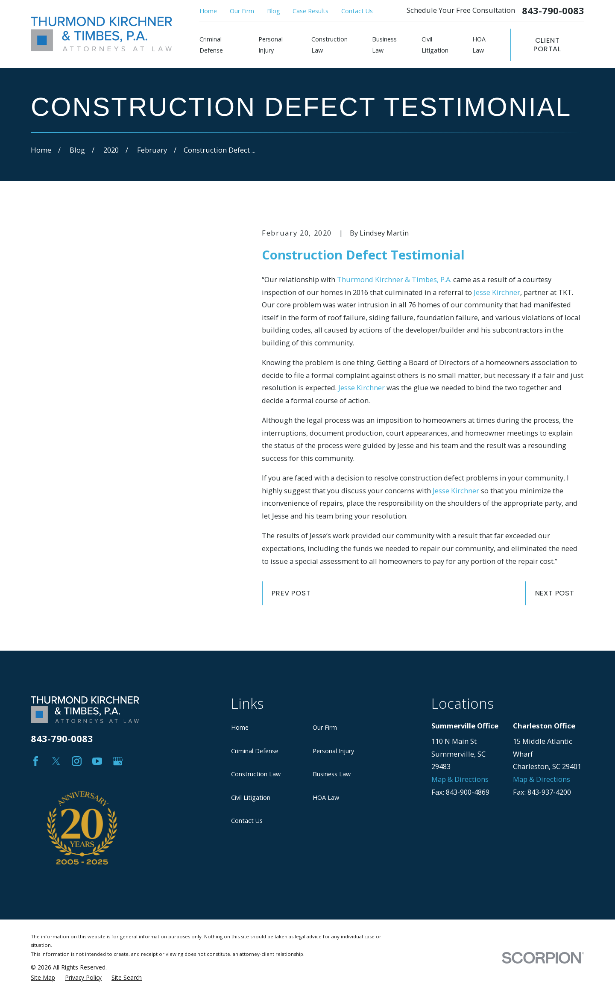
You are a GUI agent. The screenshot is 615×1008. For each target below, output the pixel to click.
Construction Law (256, 774)
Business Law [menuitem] (384, 44)
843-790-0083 (553, 10)
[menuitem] (43, 930)
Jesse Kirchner (497, 292)
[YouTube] (97, 761)
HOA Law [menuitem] (479, 44)
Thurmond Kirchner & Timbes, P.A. (394, 279)
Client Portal (547, 44)
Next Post (554, 593)
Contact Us (357, 11)
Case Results (310, 11)
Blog (273, 11)
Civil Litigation (250, 797)
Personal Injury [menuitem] (270, 44)
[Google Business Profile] (118, 761)
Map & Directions (460, 779)
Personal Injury (333, 751)
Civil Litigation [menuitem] (435, 44)
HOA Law (326, 797)
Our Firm (242, 11)
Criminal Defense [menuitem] (211, 44)
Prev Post (291, 593)
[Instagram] (77, 761)
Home (208, 11)
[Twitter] (56, 761)
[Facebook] (36, 761)
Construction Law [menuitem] (329, 44)
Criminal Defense (254, 751)
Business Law (332, 774)
